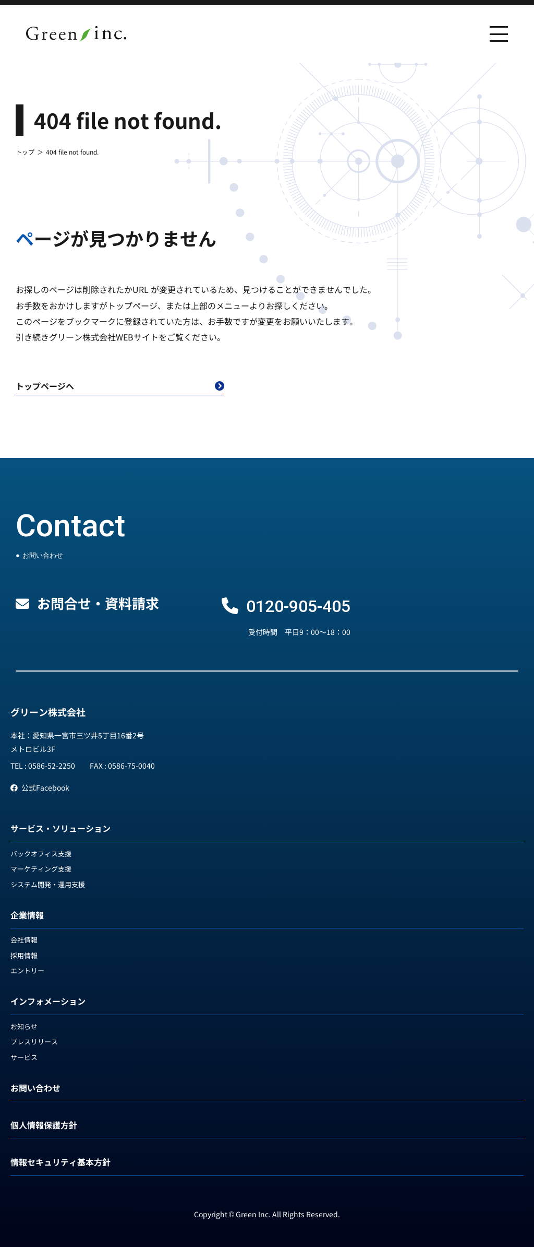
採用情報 (24, 955)
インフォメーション (48, 1001)
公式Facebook (39, 787)
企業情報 (27, 915)
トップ (25, 151)
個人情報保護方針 (43, 1125)
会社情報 (24, 940)
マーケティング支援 (40, 869)
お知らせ (24, 1026)
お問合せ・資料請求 (98, 603)
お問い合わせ (35, 1087)
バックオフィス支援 (40, 853)
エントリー (27, 970)
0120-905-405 (298, 606)
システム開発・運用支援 (47, 884)
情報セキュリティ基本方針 (60, 1162)
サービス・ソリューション (60, 828)
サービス (24, 1057)
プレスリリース (34, 1041)
